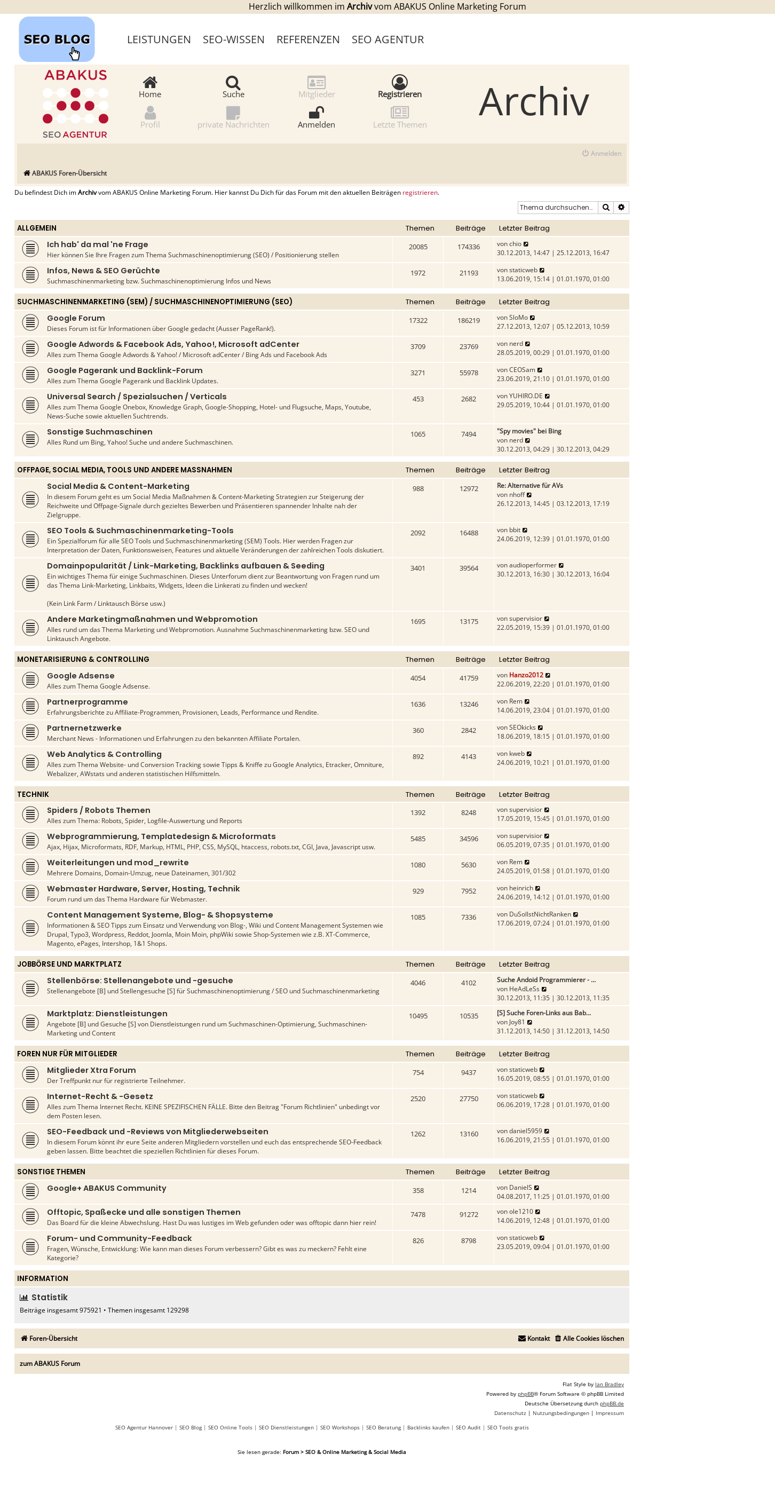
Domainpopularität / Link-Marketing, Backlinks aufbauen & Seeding (186, 565)
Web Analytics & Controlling (104, 754)
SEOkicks (522, 727)
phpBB (526, 1393)
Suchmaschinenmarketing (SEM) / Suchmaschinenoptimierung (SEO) (154, 302)
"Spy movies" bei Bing (529, 431)
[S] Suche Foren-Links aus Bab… (544, 1012)
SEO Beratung (383, 1427)
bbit (514, 529)
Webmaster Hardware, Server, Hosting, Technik (143, 888)
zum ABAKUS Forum (50, 1363)
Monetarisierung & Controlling (83, 659)
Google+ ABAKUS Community (107, 1188)
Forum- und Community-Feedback (119, 1238)
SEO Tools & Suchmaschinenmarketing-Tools (140, 530)
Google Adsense (81, 675)
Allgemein (37, 228)
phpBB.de (612, 1403)
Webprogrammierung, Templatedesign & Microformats (161, 836)
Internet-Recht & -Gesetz (100, 1096)
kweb (517, 753)
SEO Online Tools (230, 1427)
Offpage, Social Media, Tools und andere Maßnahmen (124, 470)
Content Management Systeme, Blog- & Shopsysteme (160, 915)
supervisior (525, 618)
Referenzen (308, 39)
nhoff (517, 494)
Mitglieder (316, 86)
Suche (233, 86)
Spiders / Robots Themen (99, 810)
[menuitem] (601, 154)
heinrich (521, 887)
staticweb (523, 269)
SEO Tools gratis (508, 1427)
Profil (150, 117)
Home (150, 86)
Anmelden (316, 117)
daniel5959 (525, 1130)
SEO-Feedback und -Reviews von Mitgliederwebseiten (157, 1131)
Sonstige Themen (51, 1172)
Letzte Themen (400, 117)
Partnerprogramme (87, 702)
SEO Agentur (388, 39)
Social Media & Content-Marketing (118, 486)
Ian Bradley (609, 1384)
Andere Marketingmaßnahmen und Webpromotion (152, 619)
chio (515, 243)
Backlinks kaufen (428, 1427)
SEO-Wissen (234, 39)
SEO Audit (468, 1427)
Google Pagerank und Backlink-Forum (125, 370)
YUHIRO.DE (526, 395)
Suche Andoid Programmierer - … (546, 979)
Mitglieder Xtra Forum (91, 1070)
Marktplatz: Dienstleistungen (107, 1013)
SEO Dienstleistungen (286, 1427)
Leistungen (159, 39)
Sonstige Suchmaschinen (100, 431)
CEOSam (522, 369)
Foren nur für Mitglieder (67, 1054)
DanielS (520, 1187)
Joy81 (517, 1021)
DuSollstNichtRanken (540, 914)
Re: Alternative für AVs (530, 485)
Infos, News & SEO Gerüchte (103, 270)
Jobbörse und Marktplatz (69, 964)
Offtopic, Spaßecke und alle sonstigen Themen (144, 1212)
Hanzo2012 (526, 674)
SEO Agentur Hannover (144, 1427)
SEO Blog (190, 1427)
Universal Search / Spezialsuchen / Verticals (137, 396)
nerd (516, 343)
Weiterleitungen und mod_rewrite (118, 862)
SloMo (518, 317)
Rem (516, 701)
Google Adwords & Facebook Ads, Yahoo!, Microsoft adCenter (173, 344)
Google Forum (76, 318)
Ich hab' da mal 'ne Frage (97, 244)
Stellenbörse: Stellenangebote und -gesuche (140, 980)
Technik (33, 794)
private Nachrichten (233, 117)
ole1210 (521, 1211)
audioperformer (533, 565)
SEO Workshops (340, 1427)
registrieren (420, 192)
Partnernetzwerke (84, 728)
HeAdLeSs (524, 988)
